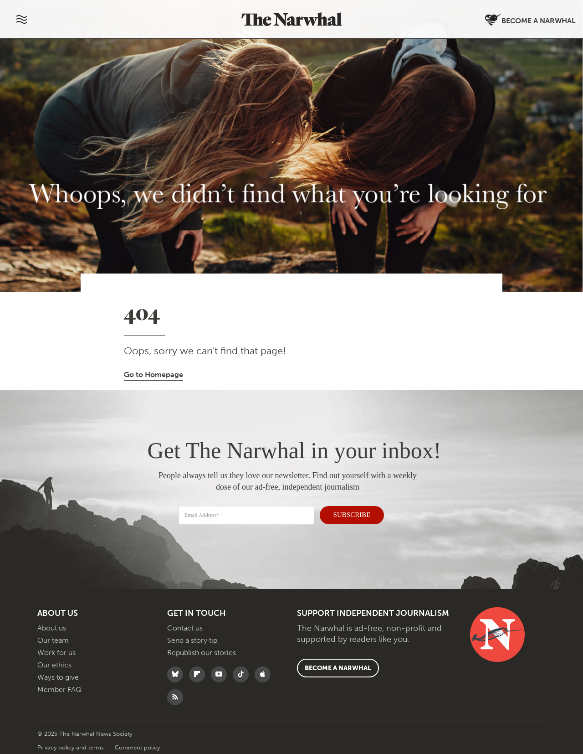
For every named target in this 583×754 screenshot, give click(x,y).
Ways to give (58, 677)
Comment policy (137, 747)
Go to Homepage (153, 374)
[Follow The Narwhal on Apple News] (265, 674)
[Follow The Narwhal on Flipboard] (199, 674)
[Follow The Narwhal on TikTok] (243, 674)
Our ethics (54, 665)
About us (51, 628)
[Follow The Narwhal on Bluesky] (177, 674)
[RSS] (177, 697)
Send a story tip (192, 640)
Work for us (56, 652)
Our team (53, 640)
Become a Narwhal (530, 20)
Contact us (185, 628)
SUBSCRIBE (346, 513)
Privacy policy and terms (71, 747)
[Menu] (21, 19)
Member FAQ (59, 689)
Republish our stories (201, 652)
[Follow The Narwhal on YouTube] (221, 674)
